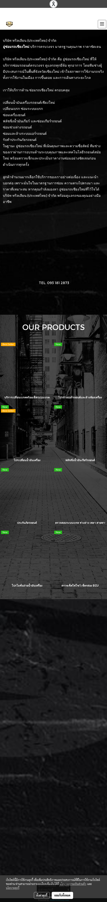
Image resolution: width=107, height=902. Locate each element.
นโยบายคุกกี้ (12, 888)
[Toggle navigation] (102, 24)
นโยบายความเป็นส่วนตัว (73, 884)
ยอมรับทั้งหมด (62, 895)
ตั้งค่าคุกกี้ (41, 895)
